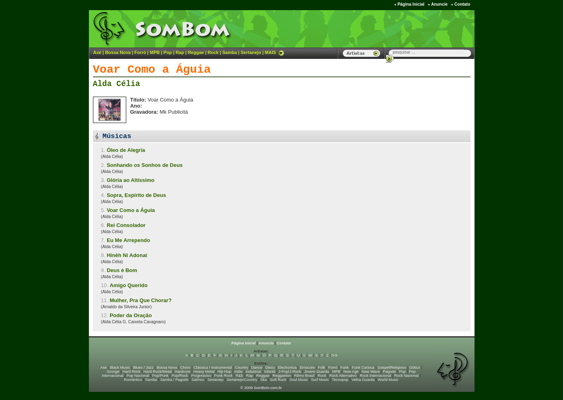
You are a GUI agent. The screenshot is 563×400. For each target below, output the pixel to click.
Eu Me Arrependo (128, 240)
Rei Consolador (126, 225)
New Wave (371, 372)
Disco (270, 367)
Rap (180, 52)
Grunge (113, 372)
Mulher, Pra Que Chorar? (141, 300)
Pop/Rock (180, 376)
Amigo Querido (129, 285)
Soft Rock (278, 380)
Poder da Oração (131, 315)
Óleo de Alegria (126, 150)
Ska (263, 380)
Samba (229, 52)
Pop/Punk (160, 376)
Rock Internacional (375, 376)
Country (241, 367)
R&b (239, 376)
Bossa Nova (118, 52)
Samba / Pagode (174, 380)
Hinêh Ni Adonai (127, 255)
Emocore (307, 367)
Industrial (253, 372)
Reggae (196, 52)
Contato (462, 4)
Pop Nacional (138, 376)
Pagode (389, 372)
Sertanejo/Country (242, 380)
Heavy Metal (204, 372)
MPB (155, 52)
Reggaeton (281, 376)
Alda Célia (116, 84)
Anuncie (439, 4)
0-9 (334, 355)
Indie (238, 372)
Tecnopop (340, 380)
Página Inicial (410, 4)
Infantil (269, 372)
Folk (321, 367)
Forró (140, 52)
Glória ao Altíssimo (131, 180)
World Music (388, 380)
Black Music (120, 367)
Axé (97, 52)
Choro (185, 367)
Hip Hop (224, 372)
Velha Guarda (363, 380)
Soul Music (298, 380)
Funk (344, 367)
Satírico (198, 380)
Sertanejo (251, 52)
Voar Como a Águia (131, 210)
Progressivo (201, 376)
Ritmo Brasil (304, 376)
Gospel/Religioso (391, 367)
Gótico (414, 367)
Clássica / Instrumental (213, 367)
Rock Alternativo (342, 376)
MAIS (274, 52)
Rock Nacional (406, 376)
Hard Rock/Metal (158, 372)
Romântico (133, 380)
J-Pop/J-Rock (289, 372)
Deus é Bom (122, 270)
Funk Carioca (363, 367)
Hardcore (182, 372)
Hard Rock (131, 372)
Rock (213, 52)
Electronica (287, 367)
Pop (168, 52)
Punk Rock (223, 376)
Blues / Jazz (143, 367)
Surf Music (320, 380)
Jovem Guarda (316, 372)
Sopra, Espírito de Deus (136, 195)
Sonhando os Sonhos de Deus (145, 165)
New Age (350, 372)
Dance (256, 367)
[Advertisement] (373, 28)
